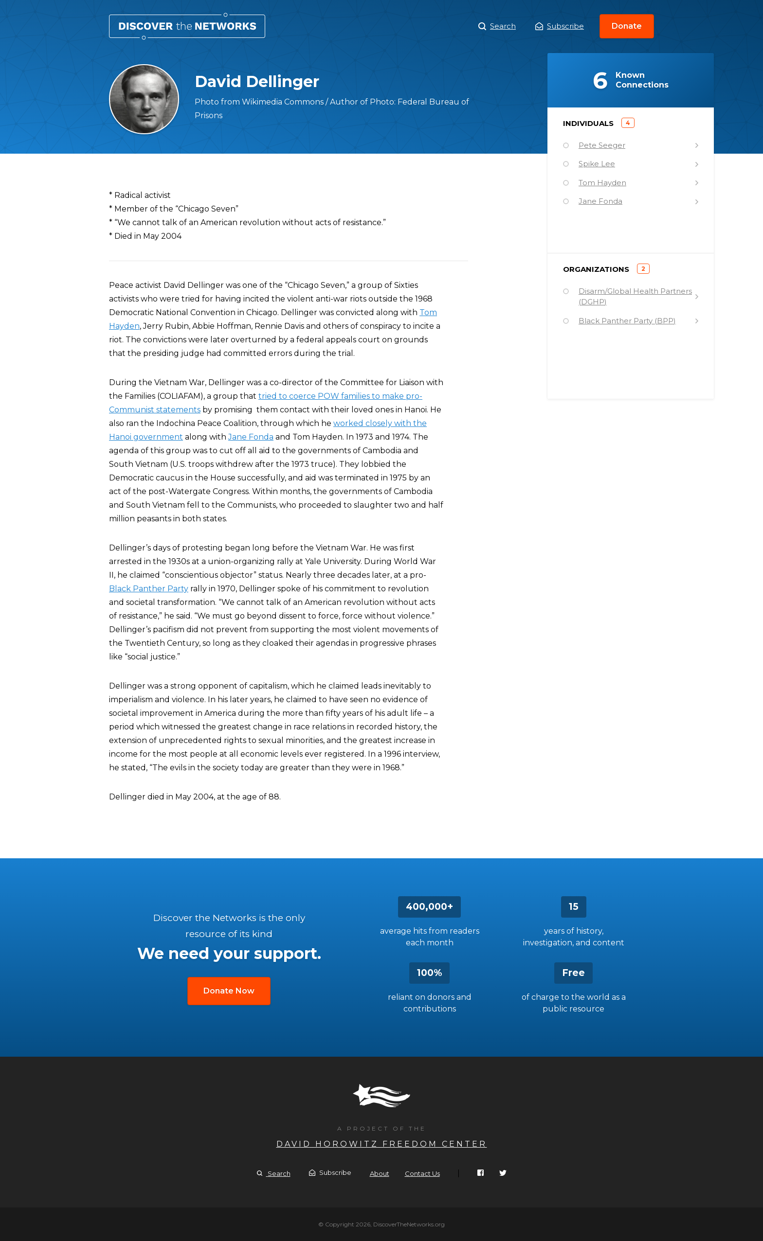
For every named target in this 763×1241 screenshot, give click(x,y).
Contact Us (422, 1173)
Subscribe (559, 26)
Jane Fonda (250, 437)
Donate (627, 26)
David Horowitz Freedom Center (381, 1144)
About (379, 1173)
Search (497, 26)
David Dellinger (187, 26)
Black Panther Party (148, 588)
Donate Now (228, 990)
